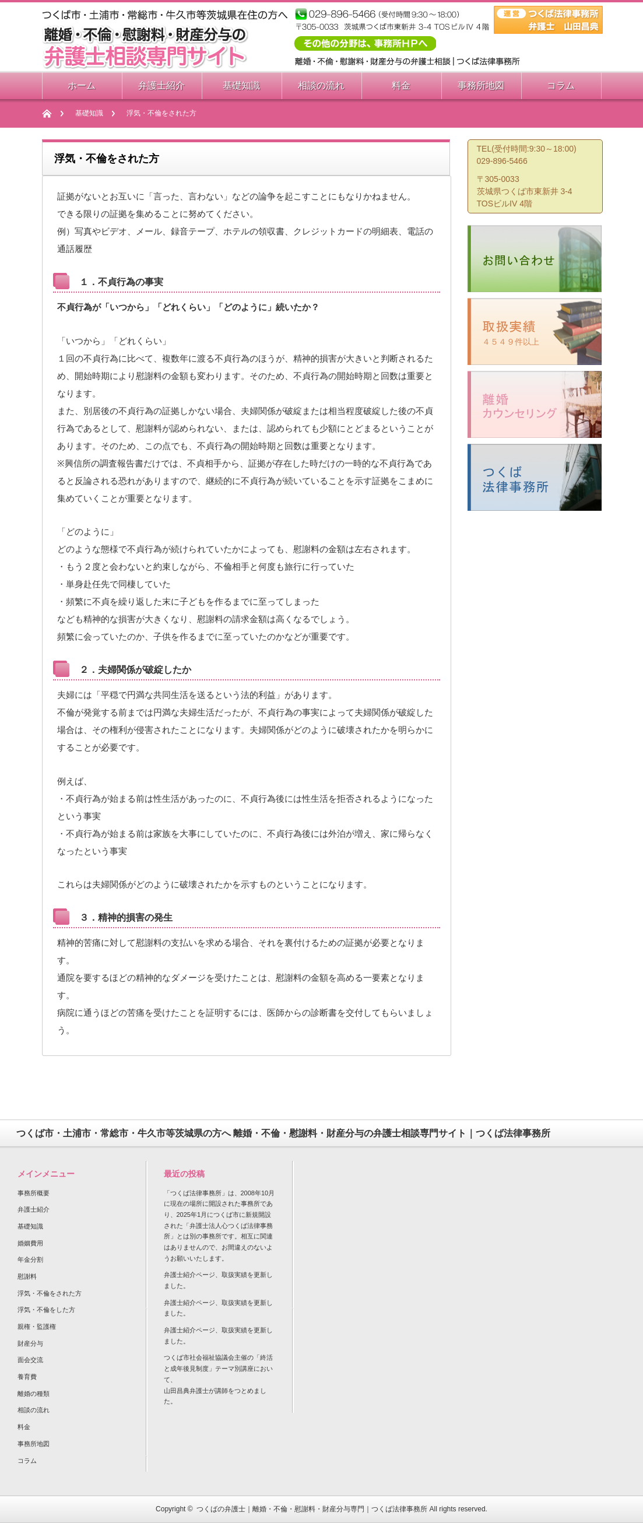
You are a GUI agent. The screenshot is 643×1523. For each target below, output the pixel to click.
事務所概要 (33, 1192)
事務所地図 (33, 1443)
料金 (23, 1426)
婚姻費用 (30, 1243)
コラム (27, 1460)
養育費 (27, 1376)
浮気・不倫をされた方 (49, 1293)
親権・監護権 (36, 1326)
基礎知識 (89, 113)
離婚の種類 (33, 1393)
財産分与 (30, 1343)
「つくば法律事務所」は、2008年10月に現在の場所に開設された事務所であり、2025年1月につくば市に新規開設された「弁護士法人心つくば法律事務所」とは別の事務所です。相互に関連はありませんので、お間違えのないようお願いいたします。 (219, 1225)
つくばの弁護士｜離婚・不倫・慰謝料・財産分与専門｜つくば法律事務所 (311, 1509)
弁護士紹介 (33, 1209)
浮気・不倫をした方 (46, 1309)
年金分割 (30, 1259)
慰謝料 (27, 1276)
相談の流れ (33, 1409)
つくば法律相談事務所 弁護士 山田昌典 (548, 20)
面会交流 (30, 1359)
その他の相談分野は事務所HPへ (365, 43)
